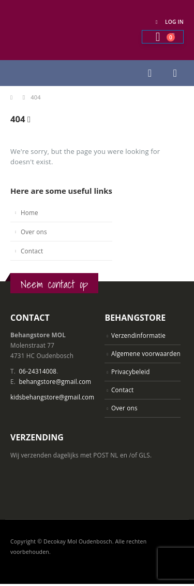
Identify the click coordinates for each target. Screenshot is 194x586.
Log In (168, 21)
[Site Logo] (62, 30)
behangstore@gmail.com (55, 381)
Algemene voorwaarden (146, 353)
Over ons (34, 231)
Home (29, 212)
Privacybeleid (130, 371)
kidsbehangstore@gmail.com (52, 397)
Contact (32, 251)
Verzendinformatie (138, 335)
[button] (149, 73)
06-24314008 (37, 371)
